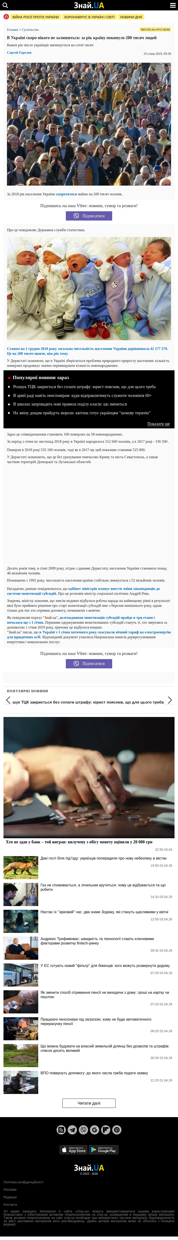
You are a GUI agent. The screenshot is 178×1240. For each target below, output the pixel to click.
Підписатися (89, 216)
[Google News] (94, 1129)
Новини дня (131, 17)
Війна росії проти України (36, 17)
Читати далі (89, 1103)
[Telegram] (72, 1129)
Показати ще (158, 424)
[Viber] (83, 1129)
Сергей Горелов (19, 52)
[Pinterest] (116, 1129)
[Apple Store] (74, 1149)
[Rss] (61, 1129)
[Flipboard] (105, 1129)
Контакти (10, 1204)
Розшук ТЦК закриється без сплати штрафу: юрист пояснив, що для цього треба (84, 386)
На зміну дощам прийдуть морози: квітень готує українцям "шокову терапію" (82, 413)
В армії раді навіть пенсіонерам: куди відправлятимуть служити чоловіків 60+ (82, 395)
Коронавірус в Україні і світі (89, 17)
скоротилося (67, 194)
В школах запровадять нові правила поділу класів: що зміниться (70, 404)
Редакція (10, 1197)
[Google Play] (104, 1149)
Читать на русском (155, 29)
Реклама (9, 1189)
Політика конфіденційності (23, 1182)
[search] (5, 5)
